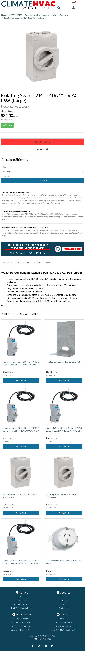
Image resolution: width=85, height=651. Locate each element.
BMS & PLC (63, 618)
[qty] (42, 167)
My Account (21, 597)
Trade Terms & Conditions (21, 608)
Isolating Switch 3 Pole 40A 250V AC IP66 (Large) (62, 495)
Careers (63, 600)
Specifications (24, 262)
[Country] (42, 171)
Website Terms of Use (21, 618)
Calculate (42, 180)
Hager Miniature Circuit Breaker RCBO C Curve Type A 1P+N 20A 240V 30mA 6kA (21, 429)
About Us (63, 597)
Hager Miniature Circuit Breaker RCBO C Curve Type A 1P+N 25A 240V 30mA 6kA (21, 562)
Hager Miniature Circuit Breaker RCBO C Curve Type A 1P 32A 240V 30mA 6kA (21, 363)
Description (8, 262)
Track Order (22, 600)
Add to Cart (42, 142)
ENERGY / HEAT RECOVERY (63, 630)
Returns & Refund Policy (21, 626)
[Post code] (42, 176)
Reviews (43, 262)
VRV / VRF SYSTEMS (63, 622)
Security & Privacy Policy (21, 622)
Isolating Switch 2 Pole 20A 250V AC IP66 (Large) (19, 495)
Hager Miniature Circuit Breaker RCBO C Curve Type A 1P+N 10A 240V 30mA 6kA (64, 429)
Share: (6, 111)
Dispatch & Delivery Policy (21, 630)
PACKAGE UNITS (63, 626)
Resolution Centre (21, 604)
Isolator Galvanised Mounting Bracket (63, 362)
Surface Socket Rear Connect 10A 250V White (63, 562)
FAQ (63, 604)
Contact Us (63, 608)
